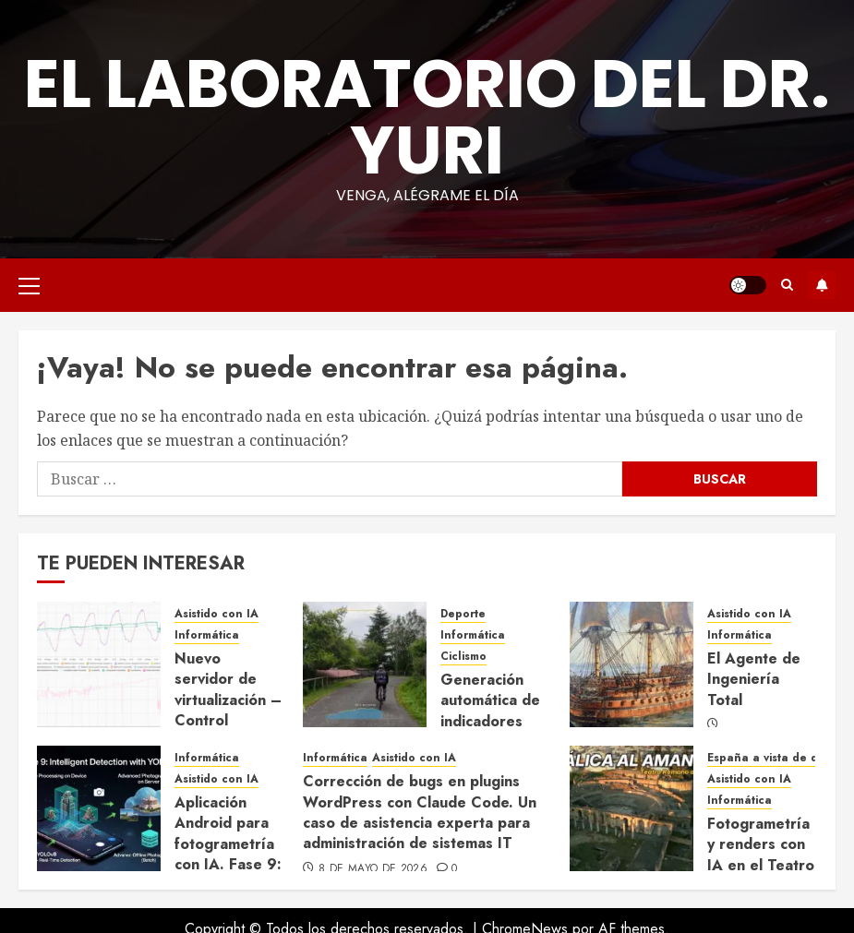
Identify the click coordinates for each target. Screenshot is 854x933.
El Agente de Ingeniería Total (753, 679)
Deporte (463, 614)
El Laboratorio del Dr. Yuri (427, 117)
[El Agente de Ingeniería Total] (631, 664)
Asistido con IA (216, 614)
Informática (206, 635)
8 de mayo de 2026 (373, 869)
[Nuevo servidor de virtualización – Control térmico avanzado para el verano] (99, 664)
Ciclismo (463, 656)
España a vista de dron (772, 758)
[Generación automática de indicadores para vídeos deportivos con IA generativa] (365, 664)
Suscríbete (822, 285)
